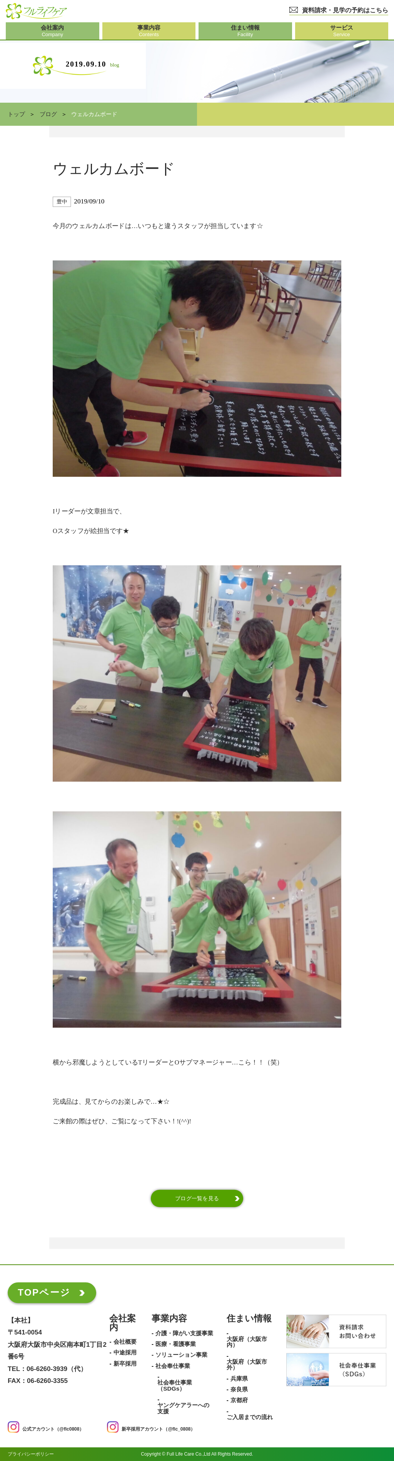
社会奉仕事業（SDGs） (174, 1386)
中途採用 (125, 1353)
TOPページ (44, 1292)
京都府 (239, 1401)
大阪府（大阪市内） (247, 1342)
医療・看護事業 (175, 1344)
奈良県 (239, 1389)
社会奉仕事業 (172, 1366)
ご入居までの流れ (250, 1417)
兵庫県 (239, 1379)
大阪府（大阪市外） (247, 1365)
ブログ (48, 114)
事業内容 (169, 1318)
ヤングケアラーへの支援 (183, 1408)
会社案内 (122, 1323)
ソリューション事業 (181, 1355)
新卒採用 (125, 1364)
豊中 (62, 202)
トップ (16, 114)
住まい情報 (249, 1318)
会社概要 (125, 1342)
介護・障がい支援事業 (184, 1333)
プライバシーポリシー (31, 1454)
